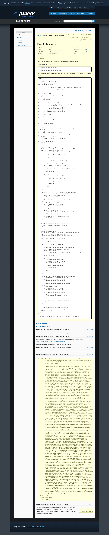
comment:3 (90, 347)
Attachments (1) (43, 323)
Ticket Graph (20, 40)
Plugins (58, 7)
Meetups (68, 7)
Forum (74, 7)
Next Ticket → (88, 30)
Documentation (63, 13)
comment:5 (90, 504)
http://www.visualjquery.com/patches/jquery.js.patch (60, 333)
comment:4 (90, 354)
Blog (80, 7)
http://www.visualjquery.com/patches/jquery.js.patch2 (51, 341)
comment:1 (90, 329)
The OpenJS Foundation (35, 527)
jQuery (52, 7)
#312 (39, 35)
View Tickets (20, 37)
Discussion (90, 13)
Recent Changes (21, 45)
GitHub (27, 3)
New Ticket (19, 35)
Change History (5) (44, 326)
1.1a (86, 49)
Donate (90, 7)
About (84, 7)
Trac (60, 3)
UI (63, 7)
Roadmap (19, 42)
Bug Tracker (80, 13)
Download (53, 13)
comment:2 (90, 336)
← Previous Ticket (77, 30)
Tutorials (72, 13)
